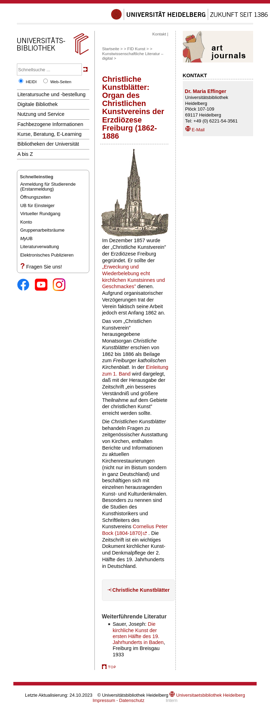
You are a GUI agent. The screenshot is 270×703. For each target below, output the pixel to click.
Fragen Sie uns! (44, 267)
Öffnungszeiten (35, 197)
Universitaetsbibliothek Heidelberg (207, 695)
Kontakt (159, 34)
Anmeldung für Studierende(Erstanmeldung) (48, 186)
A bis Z (25, 154)
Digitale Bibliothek (37, 104)
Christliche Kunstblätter (140, 590)
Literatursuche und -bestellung (51, 94)
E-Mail (195, 129)
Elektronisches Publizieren (46, 255)
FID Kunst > (138, 49)
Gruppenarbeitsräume (42, 230)
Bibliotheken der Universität (48, 144)
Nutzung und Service (40, 114)
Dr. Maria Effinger (205, 91)
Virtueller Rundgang (40, 213)
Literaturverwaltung (39, 246)
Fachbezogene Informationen (50, 124)
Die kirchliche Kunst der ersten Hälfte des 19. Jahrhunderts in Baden (137, 633)
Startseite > (112, 49)
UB (26, 238)
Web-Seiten (60, 82)
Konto (26, 222)
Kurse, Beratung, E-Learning (49, 134)
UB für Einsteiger (37, 205)
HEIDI (31, 82)
